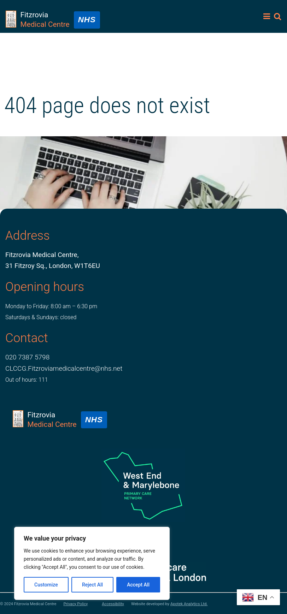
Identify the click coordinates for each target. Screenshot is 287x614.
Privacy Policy (75, 604)
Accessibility (113, 604)
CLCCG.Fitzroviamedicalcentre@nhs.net (63, 368)
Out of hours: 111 (26, 379)
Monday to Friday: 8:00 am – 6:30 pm (51, 306)
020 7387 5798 (27, 357)
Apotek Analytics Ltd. (188, 604)
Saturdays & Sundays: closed (40, 317)
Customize (46, 585)
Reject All (92, 585)
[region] (92, 563)
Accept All (138, 585)
